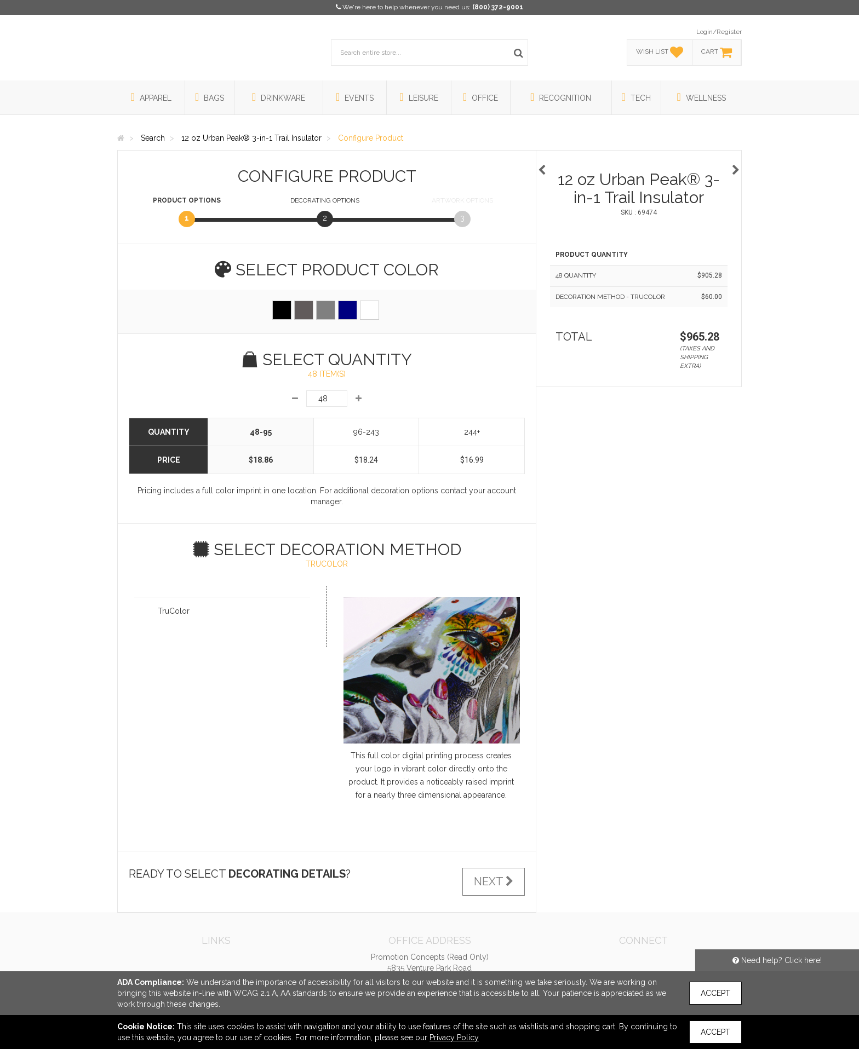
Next (493, 881)
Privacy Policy (454, 1037)
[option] (639, 164)
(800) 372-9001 (497, 7)
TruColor (174, 611)
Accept (715, 993)
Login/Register (719, 32)
